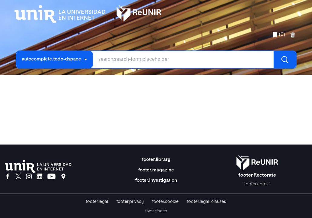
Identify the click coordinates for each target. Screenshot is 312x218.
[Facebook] (8, 177)
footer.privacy (130, 202)
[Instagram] (29, 177)
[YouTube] (51, 177)
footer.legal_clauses (206, 202)
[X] (18, 177)
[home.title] (88, 12)
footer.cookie (165, 202)
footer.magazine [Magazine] (156, 170)
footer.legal (97, 202)
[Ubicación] (63, 177)
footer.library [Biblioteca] (156, 159)
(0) (278, 34)
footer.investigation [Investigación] (156, 180)
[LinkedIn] (39, 177)
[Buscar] (285, 59)
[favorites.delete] (293, 35)
